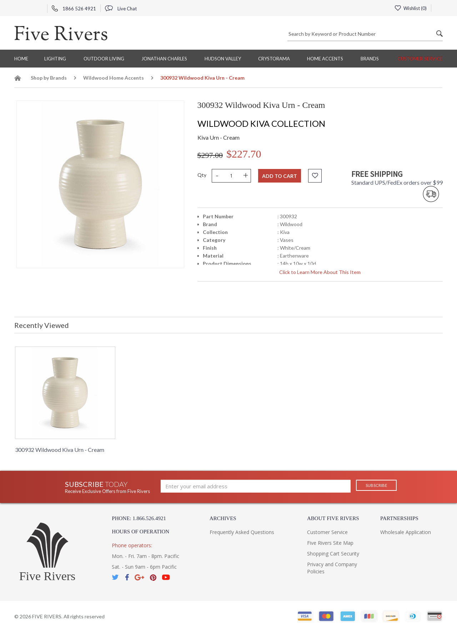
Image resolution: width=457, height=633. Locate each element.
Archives (223, 518)
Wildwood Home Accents (113, 78)
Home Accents (325, 58)
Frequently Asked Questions (242, 532)
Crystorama (274, 58)
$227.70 (243, 154)
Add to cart (279, 176)
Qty (201, 175)
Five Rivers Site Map (330, 542)
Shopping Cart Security (333, 553)
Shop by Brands (49, 78)
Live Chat (121, 8)
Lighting (55, 58)
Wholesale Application (405, 532)
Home (21, 58)
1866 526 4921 (74, 8)
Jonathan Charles (164, 58)
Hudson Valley (223, 58)
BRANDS (370, 58)
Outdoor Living (104, 58)
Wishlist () (409, 8)
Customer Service (420, 58)
